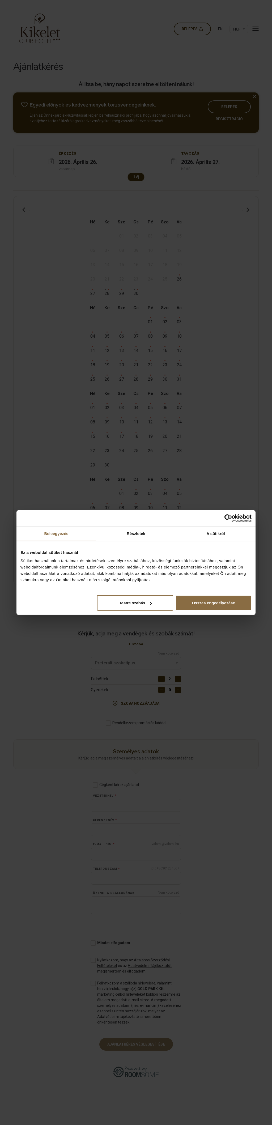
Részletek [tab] (136, 533)
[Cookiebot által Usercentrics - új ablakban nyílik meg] (228, 518)
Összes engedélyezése (213, 603)
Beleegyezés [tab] (56, 533)
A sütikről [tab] (215, 533)
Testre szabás (135, 603)
